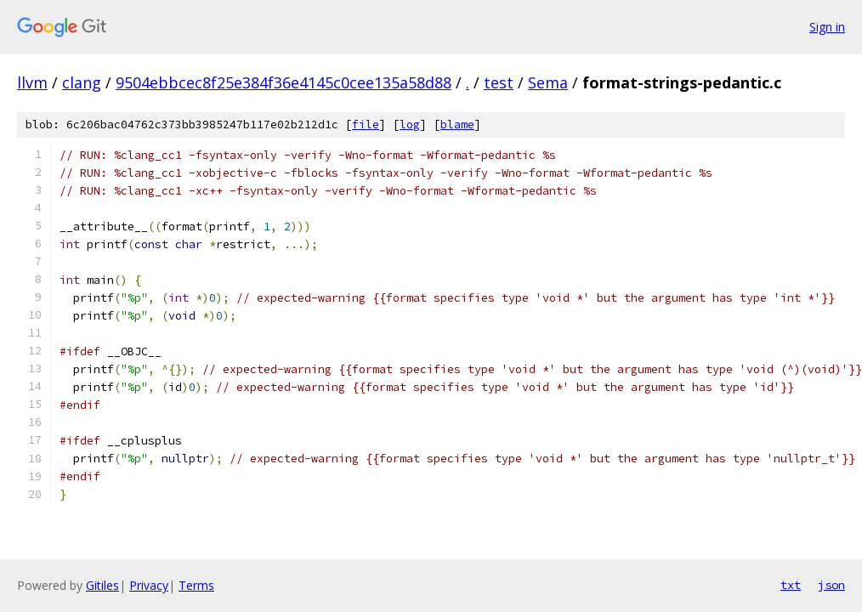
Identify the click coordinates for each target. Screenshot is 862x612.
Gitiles (102, 585)
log (410, 124)
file (365, 124)
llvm (32, 82)
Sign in (827, 27)
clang (81, 82)
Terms (196, 585)
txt (790, 584)
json (831, 584)
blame (457, 124)
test (498, 82)
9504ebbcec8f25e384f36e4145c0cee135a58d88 (283, 82)
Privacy (148, 585)
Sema (548, 82)
